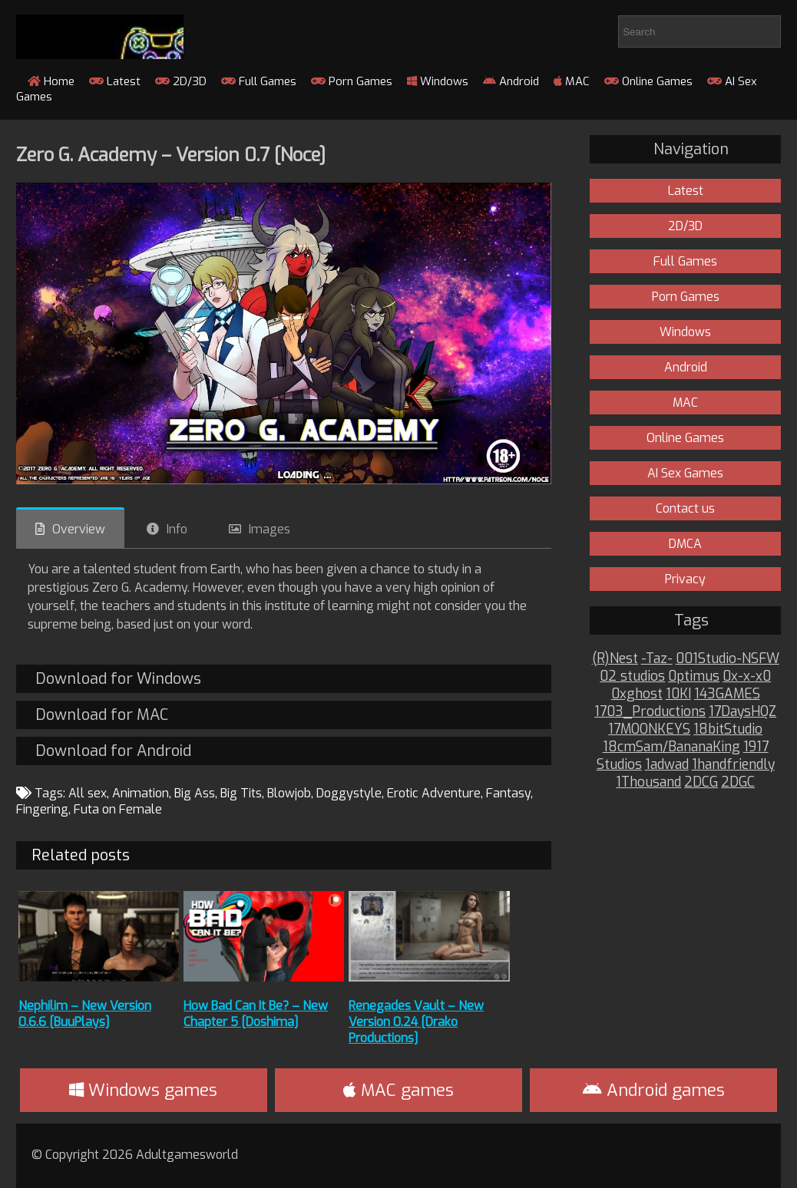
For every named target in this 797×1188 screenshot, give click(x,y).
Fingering (42, 809)
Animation (140, 793)
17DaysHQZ (742, 712)
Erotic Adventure (434, 793)
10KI (678, 694)
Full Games (258, 81)
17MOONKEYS (649, 729)
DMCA (685, 544)
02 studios (632, 676)
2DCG (701, 782)
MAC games (398, 1090)
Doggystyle (349, 793)
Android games (654, 1090)
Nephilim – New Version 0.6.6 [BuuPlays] (84, 1014)
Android (511, 81)
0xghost (637, 694)
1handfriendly (733, 765)
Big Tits (241, 793)
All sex (87, 793)
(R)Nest (615, 659)
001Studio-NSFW (727, 659)
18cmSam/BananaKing (671, 747)
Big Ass (194, 793)
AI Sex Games (685, 473)
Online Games (648, 81)
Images (269, 529)
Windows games (143, 1090)
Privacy (685, 579)
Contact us (685, 508)
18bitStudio (727, 729)
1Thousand (648, 782)
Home (51, 81)
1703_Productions (650, 712)
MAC (572, 81)
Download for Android (113, 751)
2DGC (738, 782)
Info (177, 529)
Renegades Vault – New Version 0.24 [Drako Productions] (416, 1022)
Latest (115, 81)
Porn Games (351, 81)
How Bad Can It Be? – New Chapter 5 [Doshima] (256, 1014)
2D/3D (181, 81)
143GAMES (727, 694)
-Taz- (657, 659)
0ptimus (693, 676)
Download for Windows (118, 678)
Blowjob (289, 793)
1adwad (667, 765)
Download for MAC (101, 715)
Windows (437, 81)
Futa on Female (118, 809)
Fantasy (508, 793)
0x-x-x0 (747, 676)
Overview (78, 529)
